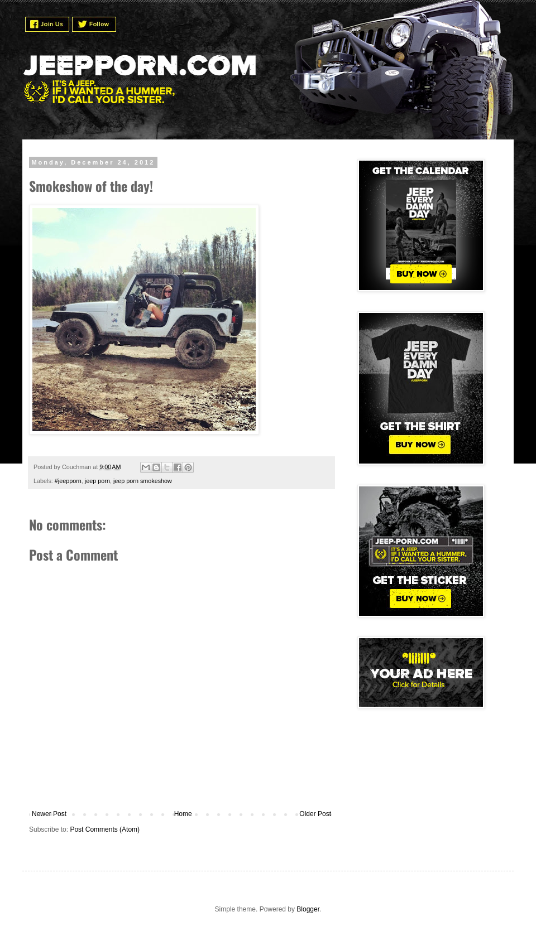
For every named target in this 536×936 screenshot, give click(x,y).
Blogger (307, 909)
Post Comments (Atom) (105, 829)
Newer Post (49, 814)
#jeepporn (68, 480)
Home (183, 814)
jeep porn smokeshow (142, 480)
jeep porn (97, 480)
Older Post (315, 814)
